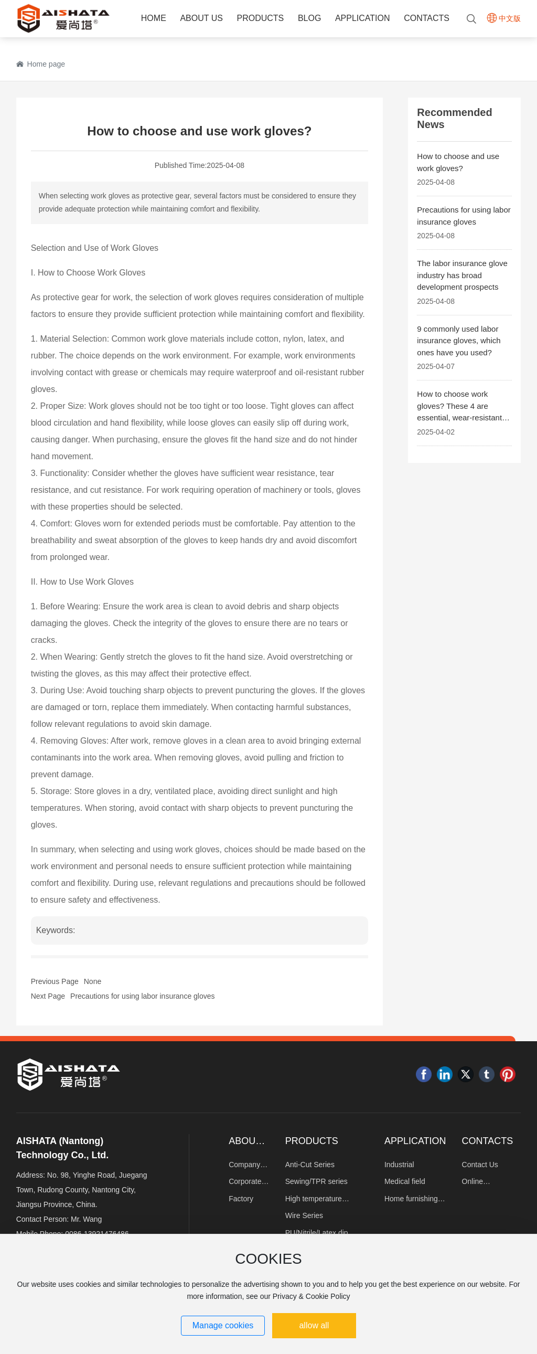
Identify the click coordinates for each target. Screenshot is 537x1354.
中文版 (510, 18)
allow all (314, 1325)
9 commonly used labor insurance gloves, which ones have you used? (458, 340)
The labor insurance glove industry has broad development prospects (462, 275)
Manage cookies (223, 1325)
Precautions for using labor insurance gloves (142, 996)
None (92, 981)
